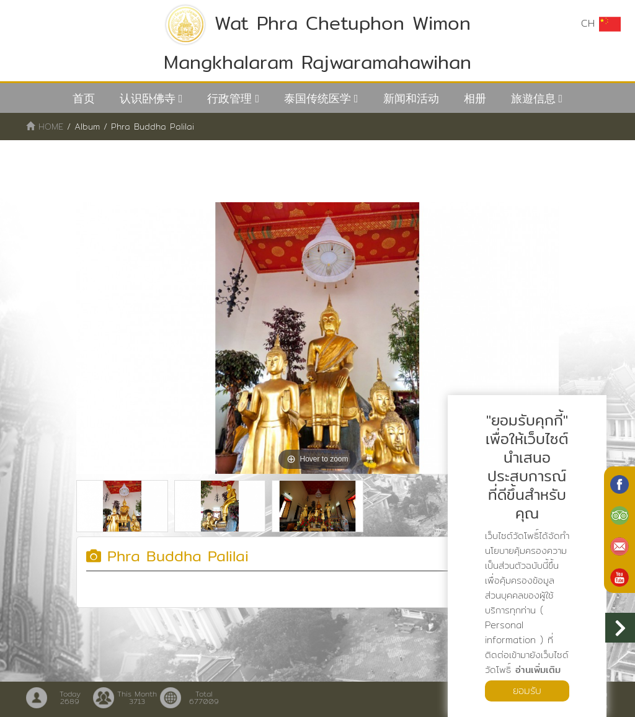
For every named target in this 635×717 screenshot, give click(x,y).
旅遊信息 (533, 98)
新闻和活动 (411, 98)
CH (601, 24)
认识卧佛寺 (147, 98)
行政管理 (229, 98)
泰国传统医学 (317, 98)
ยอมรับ (527, 690)
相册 (475, 98)
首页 (84, 98)
